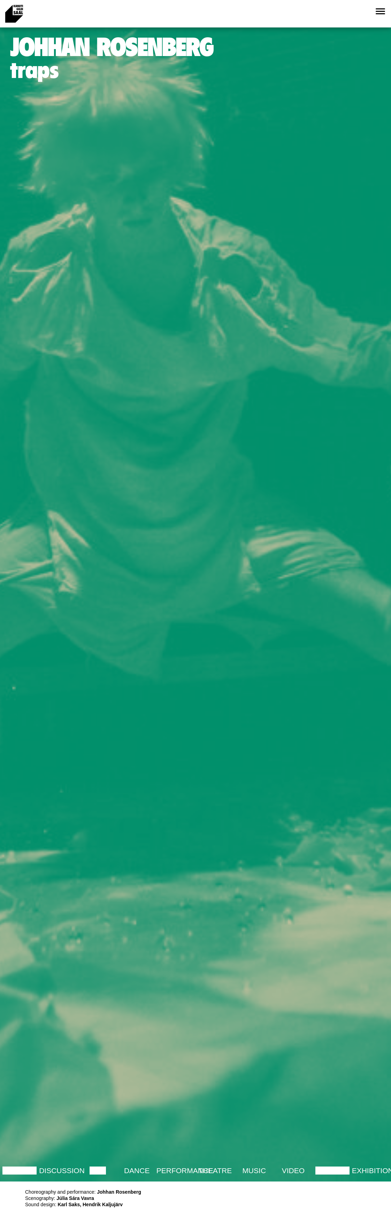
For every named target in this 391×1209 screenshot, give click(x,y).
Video (293, 1171)
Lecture (19, 1171)
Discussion (62, 1171)
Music (254, 1171)
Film (98, 1171)
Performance (184, 1171)
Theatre (215, 1171)
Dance (137, 1171)
